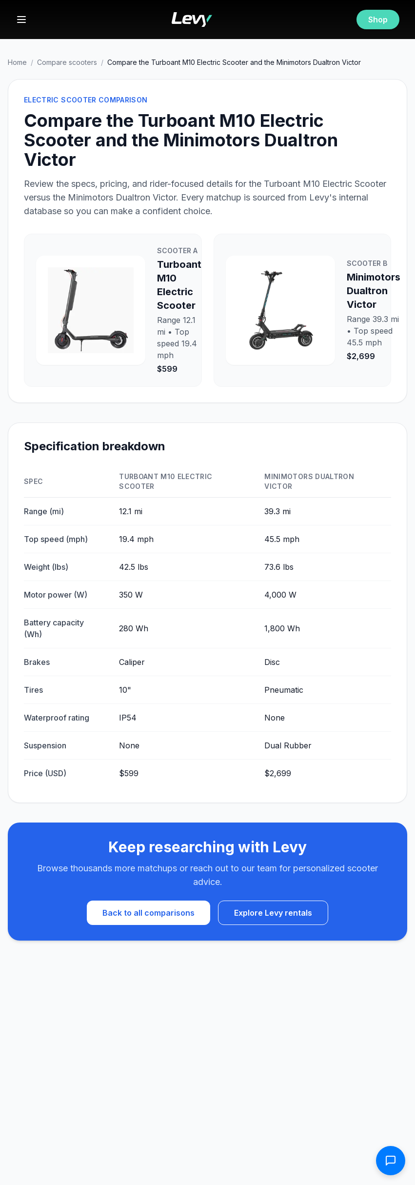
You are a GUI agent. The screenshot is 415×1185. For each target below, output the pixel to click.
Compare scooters (67, 62)
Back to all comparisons (148, 913)
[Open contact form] (390, 1160)
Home (17, 62)
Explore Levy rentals (273, 913)
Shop (378, 19)
